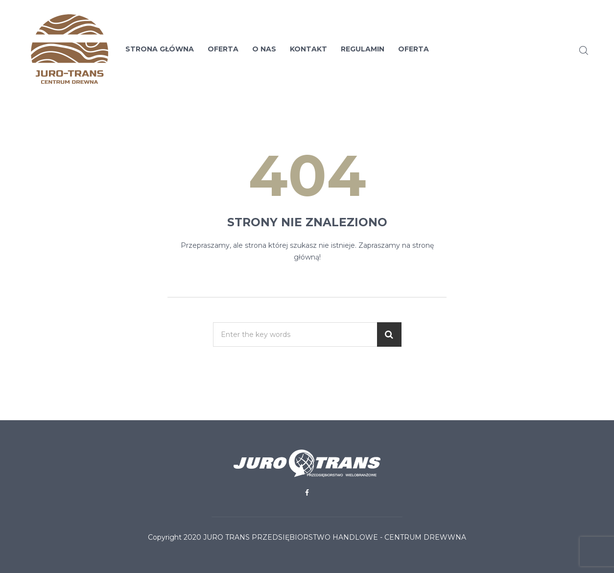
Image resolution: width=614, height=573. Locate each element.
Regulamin (362, 49)
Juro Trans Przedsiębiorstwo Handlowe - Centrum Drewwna (334, 537)
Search (583, 50)
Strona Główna (159, 49)
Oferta (223, 49)
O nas (264, 49)
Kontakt (308, 49)
